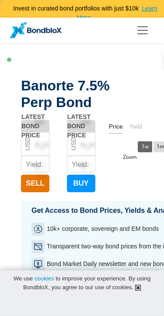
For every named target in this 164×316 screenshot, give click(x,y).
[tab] (115, 128)
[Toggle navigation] (142, 30)
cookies (44, 278)
